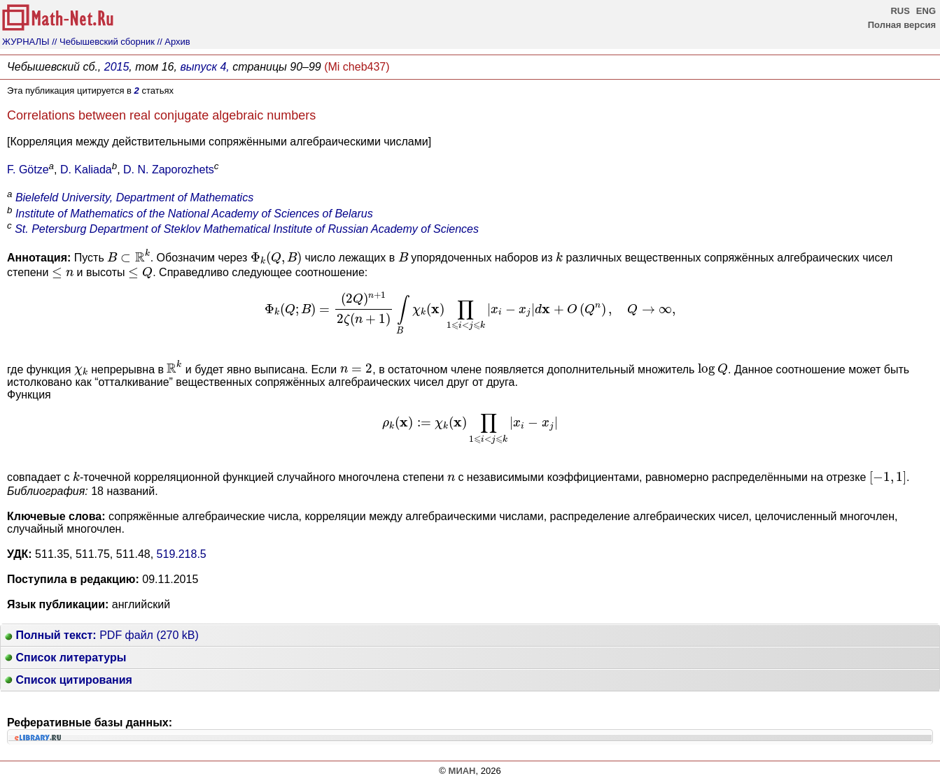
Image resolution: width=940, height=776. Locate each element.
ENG (926, 11)
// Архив (173, 41)
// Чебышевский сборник (103, 41)
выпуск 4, (204, 67)
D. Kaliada (86, 169)
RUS (899, 11)
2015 (116, 67)
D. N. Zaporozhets (168, 169)
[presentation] (128, 255)
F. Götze (28, 169)
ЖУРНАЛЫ (26, 41)
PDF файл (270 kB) (102, 635)
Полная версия (902, 25)
